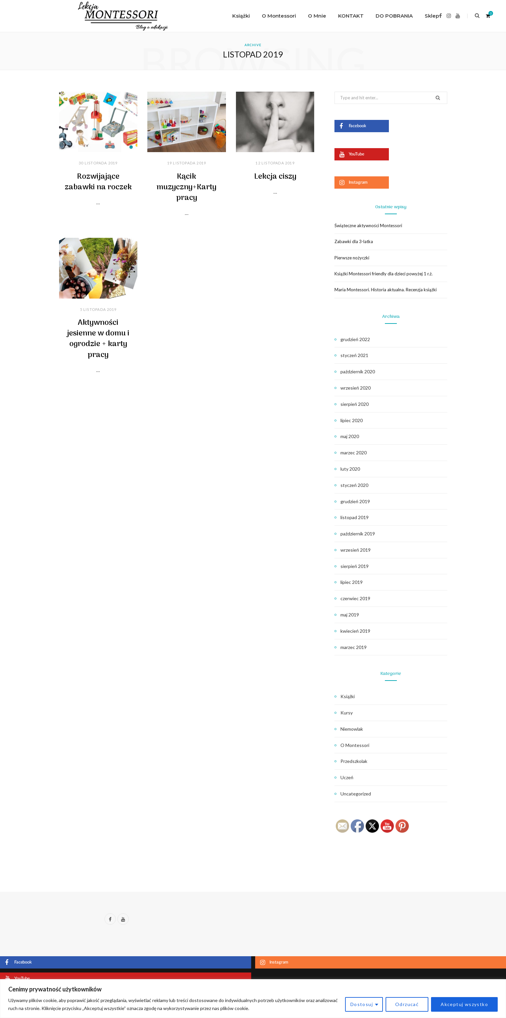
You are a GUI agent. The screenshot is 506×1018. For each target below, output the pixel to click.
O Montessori (279, 16)
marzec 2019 (353, 647)
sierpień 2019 (354, 566)
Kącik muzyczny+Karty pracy (186, 187)
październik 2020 (357, 371)
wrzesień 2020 (355, 388)
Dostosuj (361, 1004)
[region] (253, 998)
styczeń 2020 (354, 485)
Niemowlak (351, 729)
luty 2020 (350, 469)
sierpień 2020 (354, 404)
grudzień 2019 (355, 501)
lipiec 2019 (351, 582)
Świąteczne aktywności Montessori (368, 225)
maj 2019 (349, 614)
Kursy (346, 712)
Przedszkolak (353, 761)
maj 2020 (349, 436)
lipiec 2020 (351, 420)
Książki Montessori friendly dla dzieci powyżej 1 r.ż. (383, 273)
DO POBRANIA (394, 16)
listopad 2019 (354, 517)
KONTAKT (351, 16)
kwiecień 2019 (355, 631)
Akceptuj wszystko (464, 1004)
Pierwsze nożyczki (351, 257)
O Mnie (317, 16)
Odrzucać (407, 1004)
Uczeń (346, 777)
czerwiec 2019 (355, 598)
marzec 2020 (353, 452)
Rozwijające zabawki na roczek (98, 182)
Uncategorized (355, 793)
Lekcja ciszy (275, 176)
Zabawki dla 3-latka (353, 241)
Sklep (432, 16)
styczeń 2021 (354, 355)
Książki (241, 16)
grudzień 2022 (355, 339)
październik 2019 (357, 533)
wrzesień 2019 (355, 550)
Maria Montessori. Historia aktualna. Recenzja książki (385, 289)
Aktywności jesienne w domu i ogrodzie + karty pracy (98, 339)
